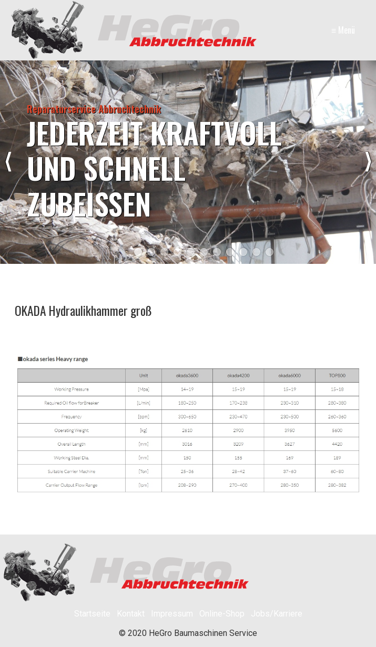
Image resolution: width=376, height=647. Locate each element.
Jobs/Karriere (276, 614)
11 (269, 252)
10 (256, 252)
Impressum (172, 614)
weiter (368, 161)
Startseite (92, 614)
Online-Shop (222, 614)
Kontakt (131, 614)
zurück (8, 161)
